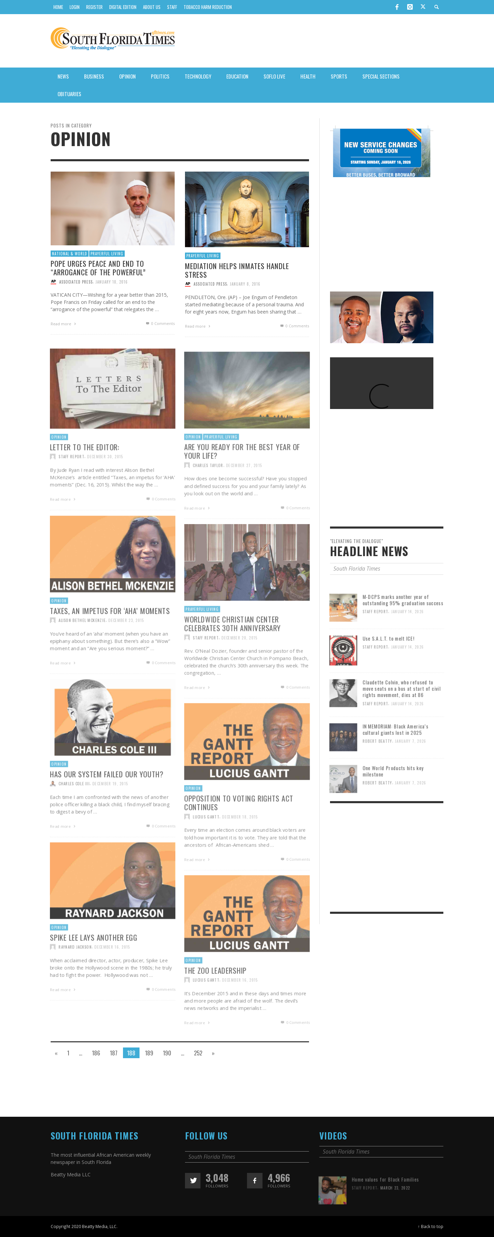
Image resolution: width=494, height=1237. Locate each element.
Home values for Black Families (385, 1203)
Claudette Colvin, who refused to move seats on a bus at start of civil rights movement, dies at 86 (402, 712)
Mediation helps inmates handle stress (237, 270)
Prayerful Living (107, 253)
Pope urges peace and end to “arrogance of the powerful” (98, 267)
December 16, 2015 (240, 1005)
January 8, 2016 (245, 284)
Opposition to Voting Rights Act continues (238, 827)
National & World (69, 253)
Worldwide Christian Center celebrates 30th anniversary (232, 648)
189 (149, 1053)
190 (167, 1053)
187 (113, 1053)
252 (198, 1053)
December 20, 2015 (239, 662)
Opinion (191, 461)
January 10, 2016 (111, 281)
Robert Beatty (377, 765)
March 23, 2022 (395, 1212)
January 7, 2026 (411, 765)
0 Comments (160, 323)
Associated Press (76, 281)
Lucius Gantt (205, 842)
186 (96, 1053)
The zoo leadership (214, 994)
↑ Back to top (430, 1226)
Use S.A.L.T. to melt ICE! (388, 662)
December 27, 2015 (244, 490)
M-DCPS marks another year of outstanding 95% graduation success (403, 623)
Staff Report (204, 662)
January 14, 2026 (408, 635)
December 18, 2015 (240, 842)
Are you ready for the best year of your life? (242, 476)
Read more (64, 323)
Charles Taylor (207, 490)
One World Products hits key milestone (393, 795)
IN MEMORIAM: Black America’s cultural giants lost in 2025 (396, 753)
